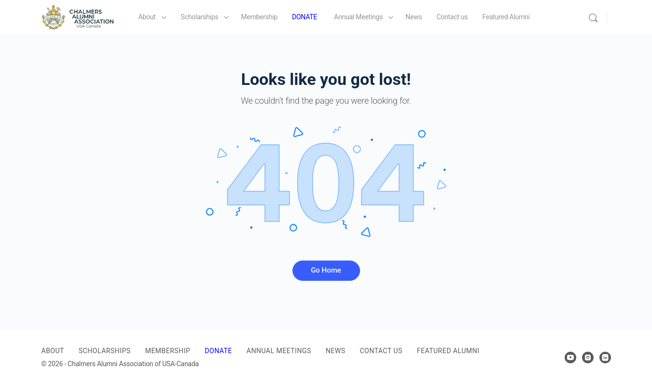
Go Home (326, 270)
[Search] (593, 18)
